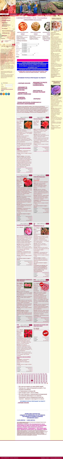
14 (20, 375)
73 (36, 380)
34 (36, 376)
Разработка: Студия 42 (45, 457)
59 (34, 379)
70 (29, 380)
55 (24, 379)
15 (22, 375)
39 (17, 377)
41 (22, 377)
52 (17, 379)
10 (40, 373)
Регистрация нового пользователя (7, 89)
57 (29, 379)
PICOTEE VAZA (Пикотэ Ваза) (23, 225)
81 (24, 381)
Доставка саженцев (6, 17)
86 (36, 381)
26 (17, 376)
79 (20, 381)
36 (41, 376)
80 (22, 381)
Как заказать (5, 28)
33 (34, 376)
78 (17, 381)
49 (41, 377)
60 (36, 379)
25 (46, 375)
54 (22, 379)
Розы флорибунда (42, 18)
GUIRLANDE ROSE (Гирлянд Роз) (49, 32)
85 (34, 381)
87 (39, 381)
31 (29, 376)
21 (36, 375)
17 (27, 375)
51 (46, 377)
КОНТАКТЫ (30, 14)
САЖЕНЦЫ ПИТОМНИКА (23, 18)
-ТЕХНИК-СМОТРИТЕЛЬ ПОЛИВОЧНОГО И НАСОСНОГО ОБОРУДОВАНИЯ (29, 103)
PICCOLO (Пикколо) (38, 118)
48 (39, 377)
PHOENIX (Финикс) (21, 118)
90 (46, 381)
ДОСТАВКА (22, 14)
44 (29, 377)
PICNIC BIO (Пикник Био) (39, 176)
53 (20, 379)
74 (39, 380)
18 (29, 375)
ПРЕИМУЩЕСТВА (6, 33)
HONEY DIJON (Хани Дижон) (36, 32)
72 (34, 380)
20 (34, 375)
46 (34, 377)
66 (20, 380)
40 (20, 377)
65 (17, 380)
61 (39, 379)
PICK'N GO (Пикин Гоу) (22, 176)
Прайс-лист (4, 35)
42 (24, 377)
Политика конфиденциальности (56, 457)
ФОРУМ (57, 14)
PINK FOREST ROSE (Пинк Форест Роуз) (23, 326)
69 (27, 380)
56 (27, 379)
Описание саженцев (6, 20)
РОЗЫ (34, 18)
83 (29, 381)
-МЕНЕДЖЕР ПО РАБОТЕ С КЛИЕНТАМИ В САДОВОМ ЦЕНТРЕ (40, 84)
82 (27, 381)
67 (22, 380)
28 (22, 376)
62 (41, 379)
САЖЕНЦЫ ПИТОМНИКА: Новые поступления (33, 19)
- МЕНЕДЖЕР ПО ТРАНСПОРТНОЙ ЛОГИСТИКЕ (22, 89)
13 (17, 375)
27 (20, 376)
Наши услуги (4, 22)
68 (24, 380)
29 (24, 376)
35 (39, 376)
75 (41, 380)
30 (27, 376)
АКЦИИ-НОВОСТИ (13, 14)
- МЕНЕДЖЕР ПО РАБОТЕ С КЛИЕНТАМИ (24, 93)
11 (43, 373)
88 (41, 381)
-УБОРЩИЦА (36, 98)
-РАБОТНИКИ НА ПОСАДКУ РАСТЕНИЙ (39, 91)
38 (46, 376)
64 (46, 379)
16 (24, 375)
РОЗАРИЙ (40, 14)
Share (1, 94)
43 (27, 377)
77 (46, 380)
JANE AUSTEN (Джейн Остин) (22, 32)
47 (36, 377)
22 (39, 375)
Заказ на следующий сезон (7, 30)
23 (41, 375)
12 (45, 373)
